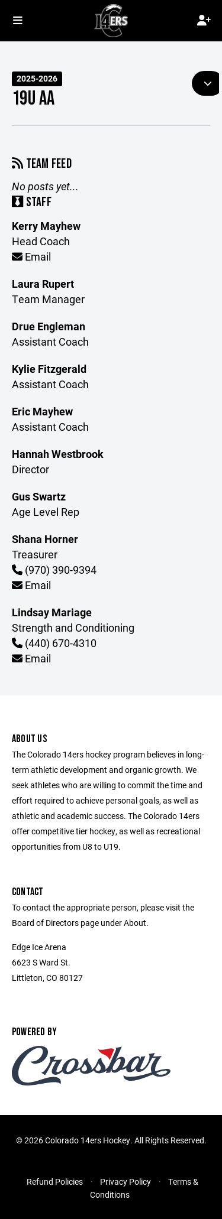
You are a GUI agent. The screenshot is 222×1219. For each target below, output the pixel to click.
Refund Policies (55, 1181)
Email (31, 256)
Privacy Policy (125, 1181)
